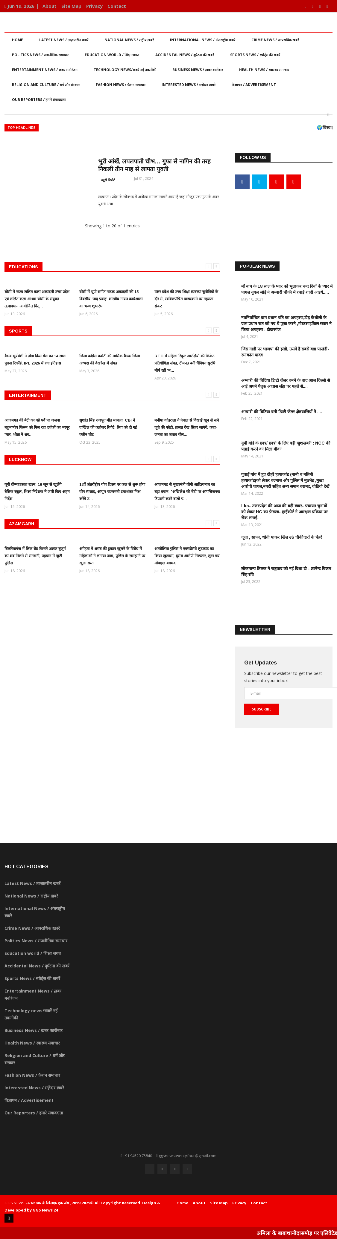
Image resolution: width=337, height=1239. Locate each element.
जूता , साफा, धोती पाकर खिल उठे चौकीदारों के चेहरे (281, 537)
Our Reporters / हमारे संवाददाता (39, 99)
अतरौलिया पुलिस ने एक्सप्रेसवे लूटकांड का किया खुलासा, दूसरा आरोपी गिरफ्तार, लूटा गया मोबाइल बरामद (187, 555)
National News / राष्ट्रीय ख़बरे (129, 39)
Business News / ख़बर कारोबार (197, 69)
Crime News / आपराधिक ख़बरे (275, 39)
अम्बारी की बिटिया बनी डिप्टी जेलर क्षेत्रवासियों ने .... (281, 411)
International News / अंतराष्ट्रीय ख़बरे (202, 39)
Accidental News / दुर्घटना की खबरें (184, 54)
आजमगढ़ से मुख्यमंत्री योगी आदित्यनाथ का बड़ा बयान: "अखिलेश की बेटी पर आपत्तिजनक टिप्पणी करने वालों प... (187, 491)
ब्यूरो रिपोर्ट (108, 180)
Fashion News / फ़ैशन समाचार (120, 84)
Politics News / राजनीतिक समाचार (40, 54)
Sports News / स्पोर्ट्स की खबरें (255, 54)
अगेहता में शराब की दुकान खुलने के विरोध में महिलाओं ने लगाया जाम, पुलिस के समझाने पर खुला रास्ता (112, 555)
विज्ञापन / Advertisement (254, 84)
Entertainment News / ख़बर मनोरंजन (45, 69)
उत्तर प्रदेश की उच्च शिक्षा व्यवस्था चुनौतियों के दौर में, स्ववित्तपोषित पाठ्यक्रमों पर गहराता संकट (186, 299)
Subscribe (261, 709)
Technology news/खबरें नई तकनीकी (125, 69)
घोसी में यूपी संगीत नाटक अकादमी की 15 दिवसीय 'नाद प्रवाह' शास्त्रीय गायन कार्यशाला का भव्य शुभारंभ (110, 299)
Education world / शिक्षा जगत (112, 54)
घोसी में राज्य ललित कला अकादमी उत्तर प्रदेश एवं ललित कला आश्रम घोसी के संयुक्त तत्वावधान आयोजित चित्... (36, 299)
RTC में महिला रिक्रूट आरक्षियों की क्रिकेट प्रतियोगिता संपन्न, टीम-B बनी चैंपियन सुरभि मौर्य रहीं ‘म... (184, 363)
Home (17, 39)
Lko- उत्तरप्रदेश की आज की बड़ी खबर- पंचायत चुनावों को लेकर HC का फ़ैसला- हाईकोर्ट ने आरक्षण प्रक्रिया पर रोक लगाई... (284, 511)
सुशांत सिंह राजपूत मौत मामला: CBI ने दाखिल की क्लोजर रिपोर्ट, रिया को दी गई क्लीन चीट (108, 427)
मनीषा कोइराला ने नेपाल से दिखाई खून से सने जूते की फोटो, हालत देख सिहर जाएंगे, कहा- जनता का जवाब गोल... (186, 427)
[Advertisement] (284, 214)
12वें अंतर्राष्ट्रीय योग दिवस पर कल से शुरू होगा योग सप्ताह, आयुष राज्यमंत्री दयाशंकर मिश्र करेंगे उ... (112, 491)
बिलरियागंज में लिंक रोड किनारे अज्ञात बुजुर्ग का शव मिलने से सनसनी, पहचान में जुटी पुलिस (35, 555)
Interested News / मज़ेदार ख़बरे (188, 84)
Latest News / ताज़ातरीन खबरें (63, 39)
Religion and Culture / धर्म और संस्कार (46, 84)
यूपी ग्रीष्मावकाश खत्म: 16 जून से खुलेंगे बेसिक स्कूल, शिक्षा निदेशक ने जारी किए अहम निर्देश (37, 491)
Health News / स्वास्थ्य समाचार (264, 69)
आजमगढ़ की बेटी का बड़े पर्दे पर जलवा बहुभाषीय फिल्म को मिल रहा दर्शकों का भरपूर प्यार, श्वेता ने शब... (36, 427)
